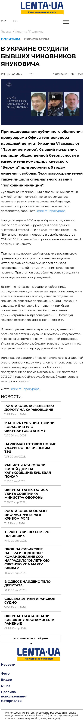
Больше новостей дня (31, 638)
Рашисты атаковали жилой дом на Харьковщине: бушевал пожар (27, 471)
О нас (5, 686)
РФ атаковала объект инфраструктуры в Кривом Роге (25, 514)
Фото (5, 674)
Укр (3, 21)
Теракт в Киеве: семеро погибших (26, 534)
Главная (7, 31)
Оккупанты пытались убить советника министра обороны (26, 493)
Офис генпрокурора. (51, 211)
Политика (36, 31)
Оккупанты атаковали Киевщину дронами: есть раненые (29, 620)
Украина (21, 31)
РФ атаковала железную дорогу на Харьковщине (29, 408)
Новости (8, 665)
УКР (73, 74)
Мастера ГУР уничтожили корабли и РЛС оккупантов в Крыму (29, 427)
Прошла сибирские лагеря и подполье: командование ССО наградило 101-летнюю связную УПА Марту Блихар (26, 558)
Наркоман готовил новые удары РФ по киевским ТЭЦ (30, 448)
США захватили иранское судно (29, 601)
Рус (15, 21)
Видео (6, 680)
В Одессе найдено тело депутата (27, 583)
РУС (80, 74)
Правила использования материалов (14, 696)
